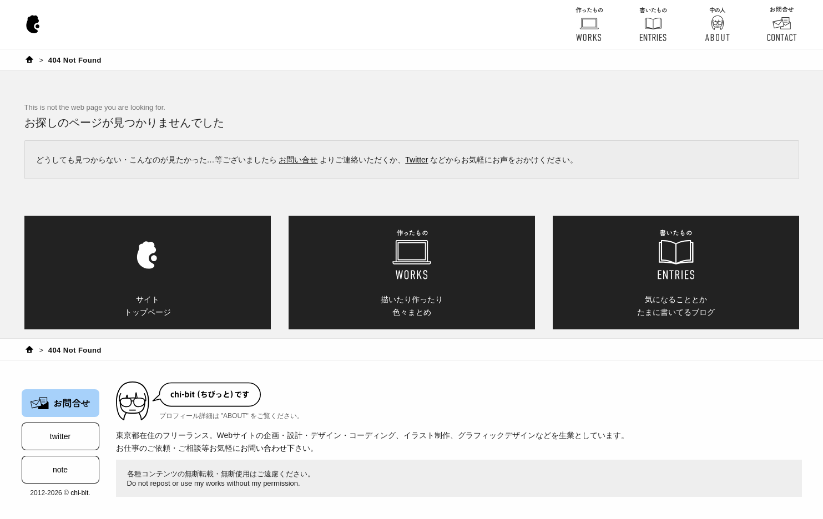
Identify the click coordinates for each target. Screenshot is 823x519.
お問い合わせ (263, 448)
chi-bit (79, 493)
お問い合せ (298, 159)
